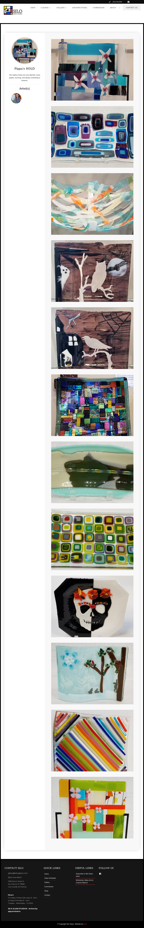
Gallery (47, 882)
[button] (46, 8)
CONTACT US (131, 8)
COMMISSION (99, 8)
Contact (47, 895)
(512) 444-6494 (14, 877)
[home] (13, 10)
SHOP (33, 8)
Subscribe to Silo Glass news (84, 875)
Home (46, 874)
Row (85, 924)
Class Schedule (50, 878)
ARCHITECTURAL (79, 8)
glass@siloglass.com (18, 873)
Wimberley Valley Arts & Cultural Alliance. (84, 881)
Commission (48, 887)
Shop (46, 891)
